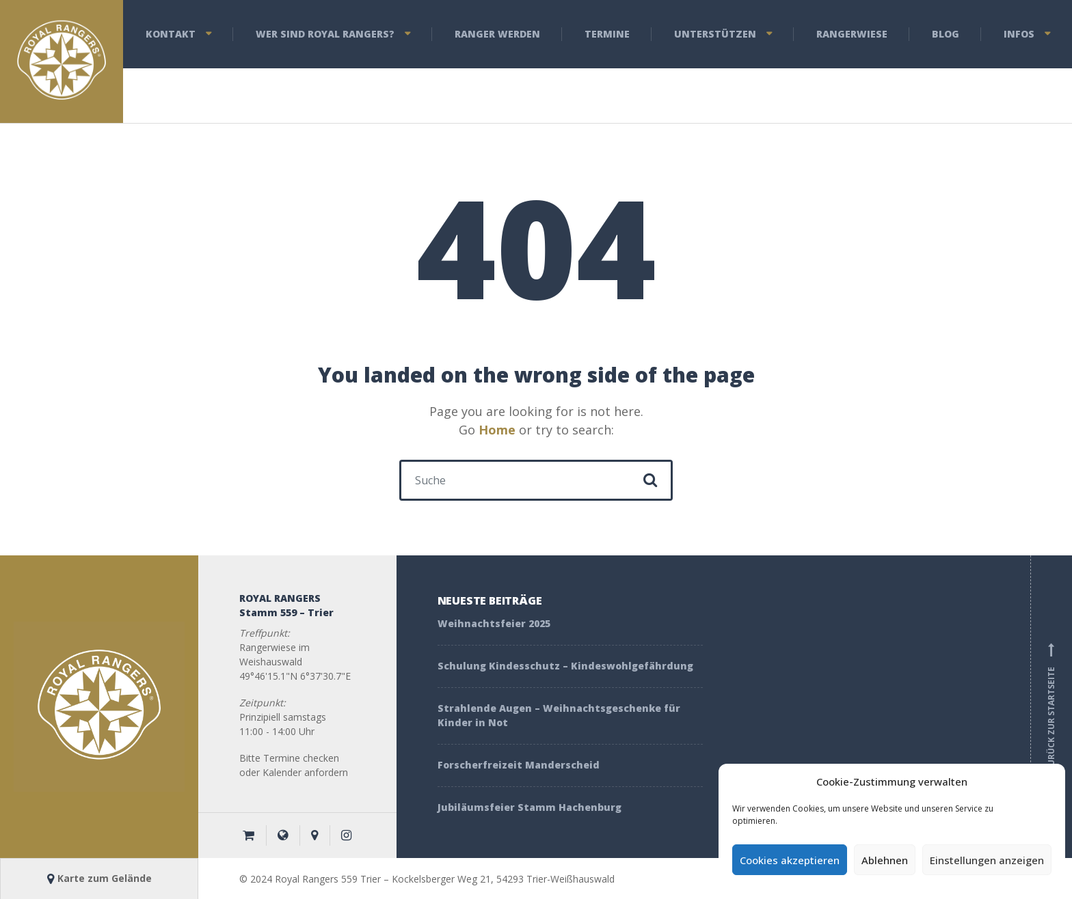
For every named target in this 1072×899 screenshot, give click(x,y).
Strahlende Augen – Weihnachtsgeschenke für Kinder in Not (559, 715)
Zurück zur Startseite (1051, 707)
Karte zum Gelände (99, 878)
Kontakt (171, 33)
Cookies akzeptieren (790, 860)
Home (497, 429)
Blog (945, 33)
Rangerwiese (851, 33)
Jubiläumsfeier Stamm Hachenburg (529, 807)
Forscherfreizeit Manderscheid (520, 764)
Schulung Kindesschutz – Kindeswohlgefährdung (565, 665)
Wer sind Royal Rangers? (325, 33)
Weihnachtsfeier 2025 (494, 623)
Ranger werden (497, 33)
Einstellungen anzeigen (987, 860)
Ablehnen (884, 860)
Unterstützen (715, 33)
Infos (1019, 33)
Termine (607, 33)
